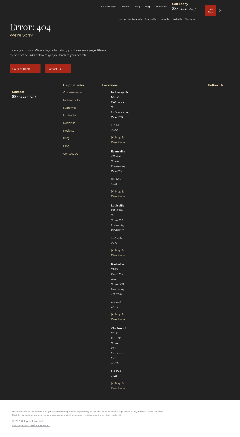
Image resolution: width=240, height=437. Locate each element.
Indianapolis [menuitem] (135, 19)
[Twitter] (218, 92)
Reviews (125, 6)
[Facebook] (210, 92)
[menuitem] (17, 425)
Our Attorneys (108, 6)
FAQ (137, 6)
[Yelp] (226, 92)
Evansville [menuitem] (150, 19)
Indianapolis (71, 100)
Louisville (69, 115)
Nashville (69, 123)
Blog (147, 6)
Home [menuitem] (122, 19)
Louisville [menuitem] (164, 19)
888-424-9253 (184, 8)
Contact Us (161, 6)
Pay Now (211, 10)
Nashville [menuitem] (177, 19)
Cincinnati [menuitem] (190, 19)
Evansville (69, 107)
